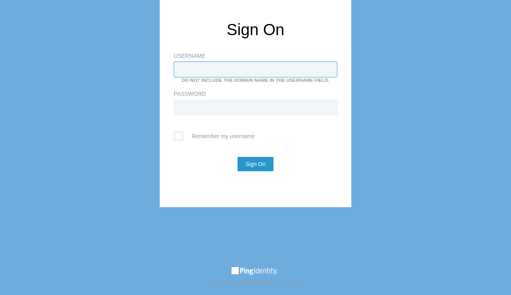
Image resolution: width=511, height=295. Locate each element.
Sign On (256, 164)
